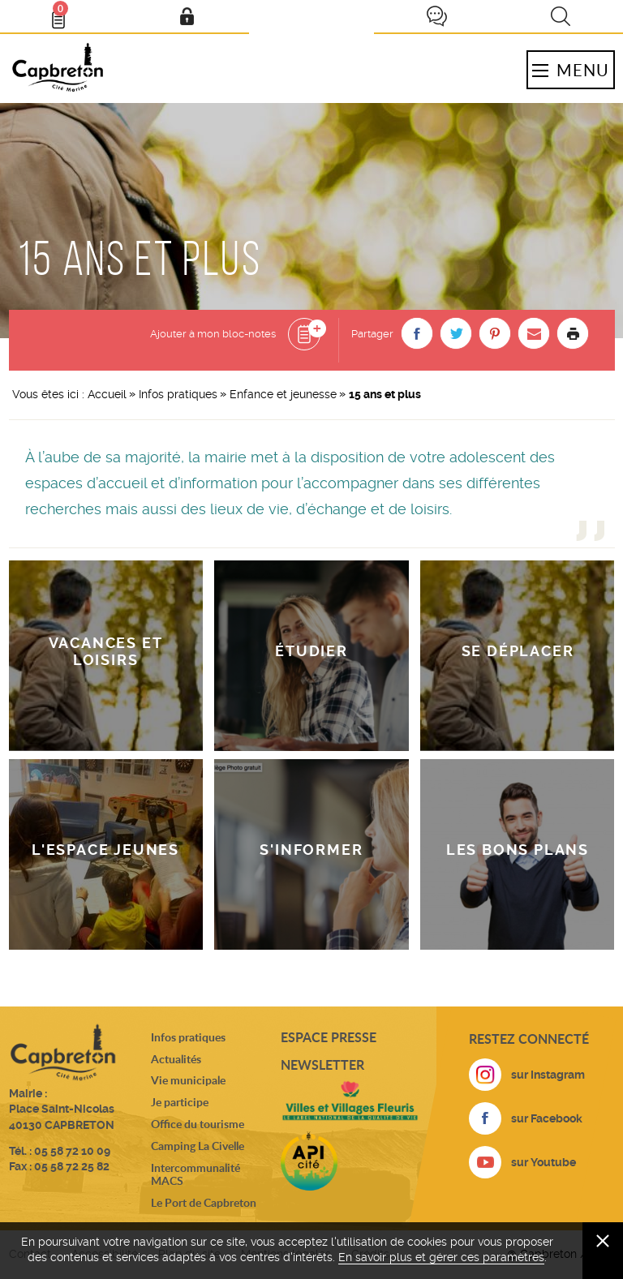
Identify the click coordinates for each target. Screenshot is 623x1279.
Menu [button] (570, 69)
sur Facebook (546, 1118)
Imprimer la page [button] (572, 333)
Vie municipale (188, 1080)
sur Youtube (543, 1162)
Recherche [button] (560, 16)
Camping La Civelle (197, 1145)
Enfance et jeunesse (283, 394)
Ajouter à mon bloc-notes (213, 334)
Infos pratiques (178, 394)
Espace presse (328, 1037)
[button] (417, 333)
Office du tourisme (197, 1123)
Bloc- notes (66, 13)
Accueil (107, 394)
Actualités (176, 1059)
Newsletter (322, 1064)
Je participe (436, 16)
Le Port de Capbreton (203, 1202)
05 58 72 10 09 (72, 1150)
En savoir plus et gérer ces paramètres (441, 1257)
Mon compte (186, 16)
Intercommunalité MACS (195, 1174)
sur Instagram (548, 1074)
